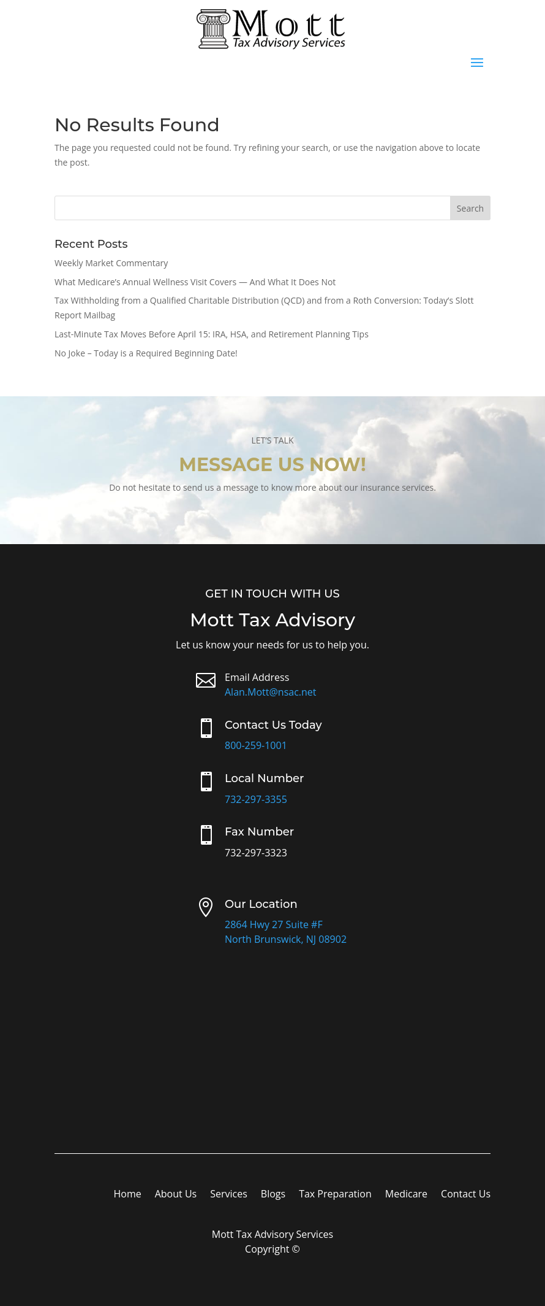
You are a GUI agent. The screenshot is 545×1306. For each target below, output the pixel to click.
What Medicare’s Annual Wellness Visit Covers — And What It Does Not (195, 282)
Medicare (406, 1194)
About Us (176, 1194)
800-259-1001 (256, 745)
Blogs (273, 1194)
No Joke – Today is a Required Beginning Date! (146, 353)
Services (228, 1194)
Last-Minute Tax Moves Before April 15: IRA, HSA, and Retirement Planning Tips (212, 334)
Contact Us (466, 1194)
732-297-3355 (256, 799)
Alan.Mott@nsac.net (271, 692)
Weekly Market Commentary (111, 263)
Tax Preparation (335, 1194)
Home (127, 1194)
